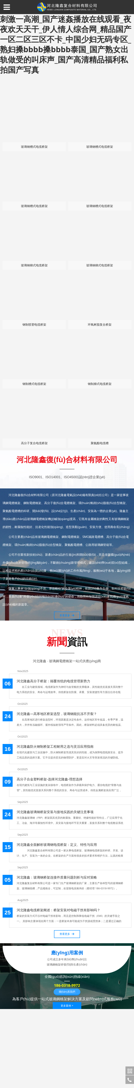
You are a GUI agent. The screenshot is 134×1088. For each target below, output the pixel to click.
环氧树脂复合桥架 (100, 324)
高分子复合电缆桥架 (34, 443)
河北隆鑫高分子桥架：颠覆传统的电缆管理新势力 (53, 681)
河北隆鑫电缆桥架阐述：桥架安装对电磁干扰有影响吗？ (58, 910)
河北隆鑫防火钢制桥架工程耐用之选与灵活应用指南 (55, 746)
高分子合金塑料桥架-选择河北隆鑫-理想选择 (49, 779)
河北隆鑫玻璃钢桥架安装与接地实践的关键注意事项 (55, 812)
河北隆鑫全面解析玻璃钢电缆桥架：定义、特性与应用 (57, 844)
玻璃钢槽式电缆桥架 (34, 147)
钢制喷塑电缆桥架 (34, 324)
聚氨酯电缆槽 (100, 443)
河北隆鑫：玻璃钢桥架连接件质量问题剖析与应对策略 (57, 877)
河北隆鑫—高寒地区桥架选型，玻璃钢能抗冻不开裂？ (57, 713)
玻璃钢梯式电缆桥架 (34, 265)
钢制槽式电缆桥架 (34, 384)
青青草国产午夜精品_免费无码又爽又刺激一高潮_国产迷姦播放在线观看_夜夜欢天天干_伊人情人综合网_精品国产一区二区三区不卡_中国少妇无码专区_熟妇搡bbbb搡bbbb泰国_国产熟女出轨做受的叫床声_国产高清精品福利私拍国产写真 (65, 39)
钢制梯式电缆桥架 (100, 384)
